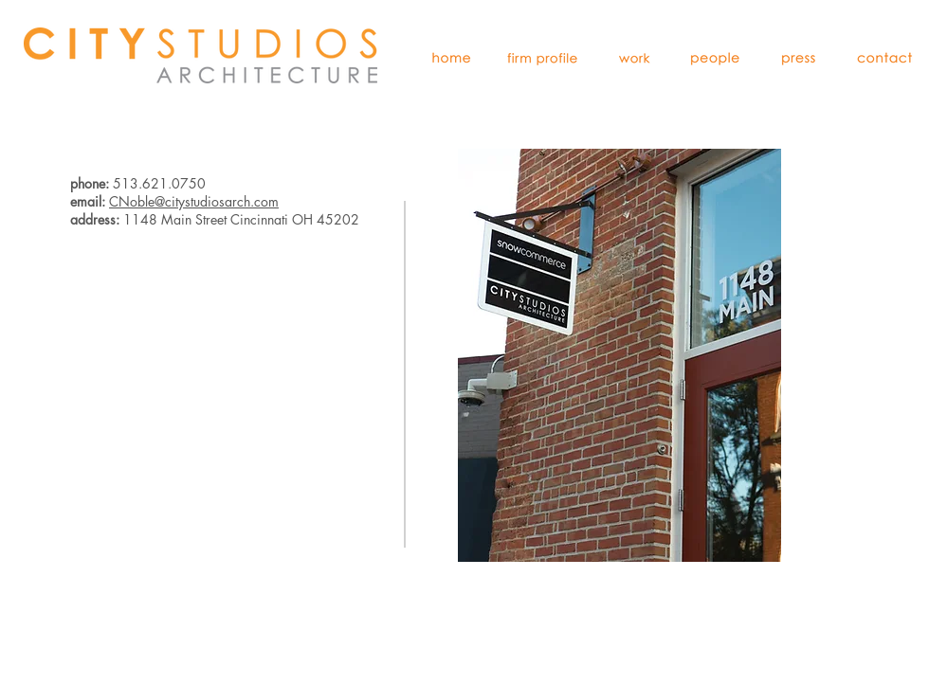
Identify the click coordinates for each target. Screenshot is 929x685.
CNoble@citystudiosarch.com (194, 201)
